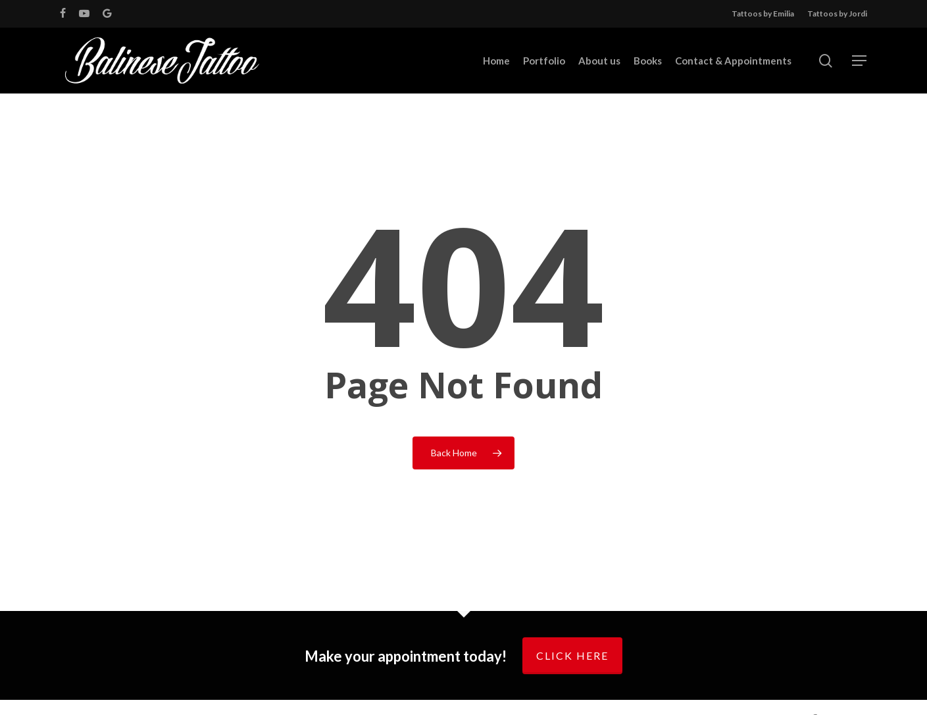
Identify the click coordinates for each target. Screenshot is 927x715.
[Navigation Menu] (860, 61)
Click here (572, 655)
